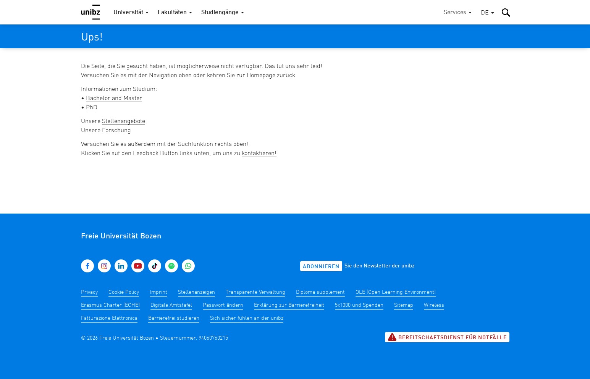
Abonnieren (321, 266)
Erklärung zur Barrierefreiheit (289, 305)
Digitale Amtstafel (171, 305)
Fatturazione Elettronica (109, 318)
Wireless (434, 305)
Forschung (116, 131)
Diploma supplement (320, 292)
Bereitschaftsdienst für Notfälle (447, 337)
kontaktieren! (259, 154)
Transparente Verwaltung (255, 292)
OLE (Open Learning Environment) (396, 292)
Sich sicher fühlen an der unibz (246, 318)
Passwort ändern (223, 305)
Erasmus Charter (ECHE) (110, 305)
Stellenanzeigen (196, 292)
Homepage (261, 76)
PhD (91, 108)
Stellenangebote (123, 121)
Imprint (158, 292)
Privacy (89, 292)
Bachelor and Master (114, 99)
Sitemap (403, 305)
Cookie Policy (123, 292)
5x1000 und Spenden (359, 305)
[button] (487, 13)
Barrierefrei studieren (173, 318)
